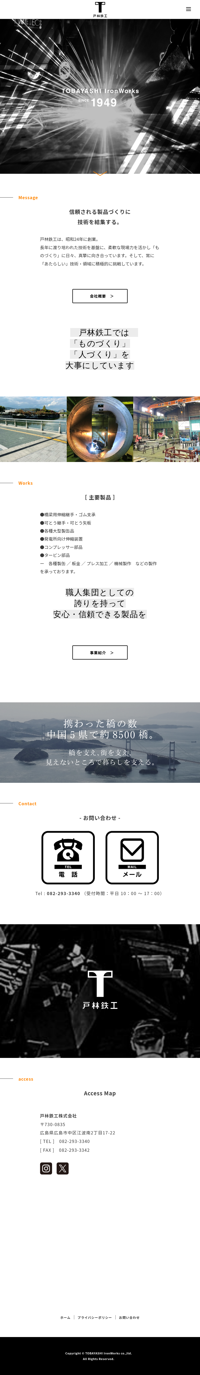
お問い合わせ (129, 1317)
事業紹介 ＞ (100, 652)
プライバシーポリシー (94, 1317)
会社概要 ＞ (100, 296)
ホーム (65, 1317)
